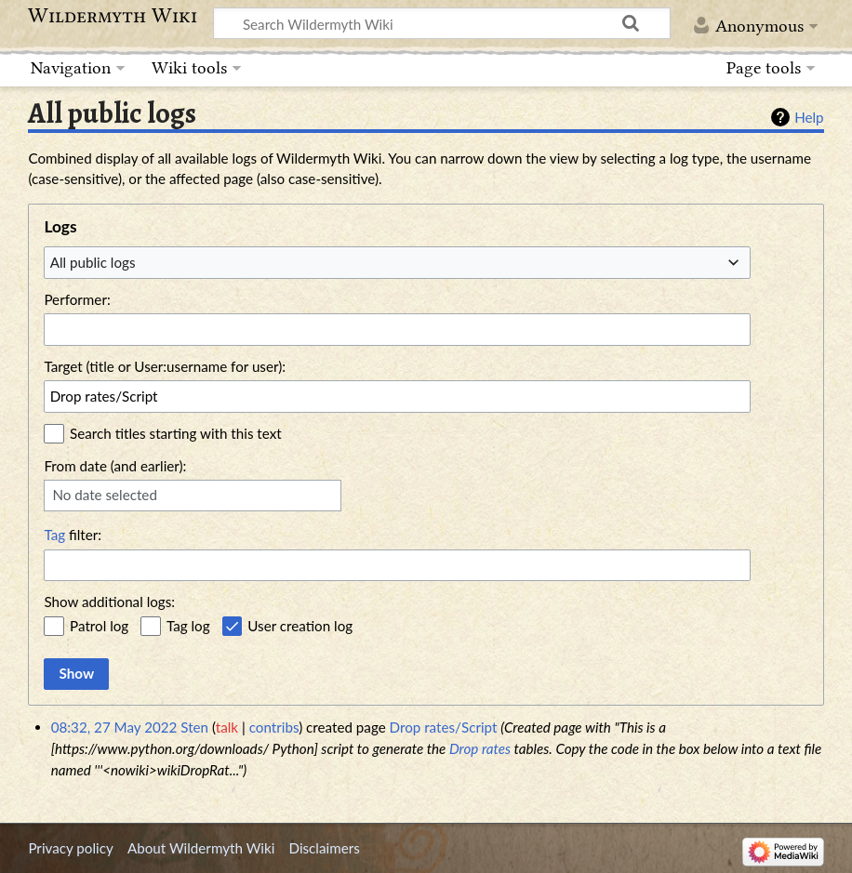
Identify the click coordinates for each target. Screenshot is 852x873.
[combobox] (397, 262)
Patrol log (99, 625)
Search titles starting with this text (176, 433)
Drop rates (480, 748)
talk (227, 727)
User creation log (300, 625)
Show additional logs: (109, 601)
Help (808, 117)
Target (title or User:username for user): (165, 366)
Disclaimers (324, 848)
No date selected (104, 494)
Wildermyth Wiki (112, 15)
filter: (72, 534)
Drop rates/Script (444, 727)
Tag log (188, 625)
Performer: (77, 299)
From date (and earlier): (115, 465)
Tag (54, 534)
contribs (274, 727)
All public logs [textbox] (93, 262)
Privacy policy (70, 848)
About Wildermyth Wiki (200, 848)
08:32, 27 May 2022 (114, 727)
